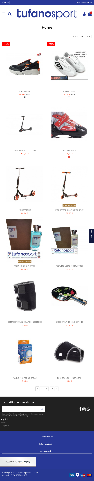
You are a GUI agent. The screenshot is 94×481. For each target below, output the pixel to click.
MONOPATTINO (24, 210)
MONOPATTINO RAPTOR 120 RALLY (69, 210)
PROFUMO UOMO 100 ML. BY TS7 (69, 266)
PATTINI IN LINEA (69, 151)
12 (88, 36)
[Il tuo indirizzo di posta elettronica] (20, 409)
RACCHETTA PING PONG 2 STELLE (69, 322)
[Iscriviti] (42, 409)
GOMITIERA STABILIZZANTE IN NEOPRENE (25, 322)
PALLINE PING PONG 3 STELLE (25, 378)
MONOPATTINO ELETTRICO (25, 151)
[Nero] (24, 97)
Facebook (4, 423)
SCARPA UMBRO (69, 91)
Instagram (4, 425)
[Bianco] (69, 97)
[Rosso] (69, 157)
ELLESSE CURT (25, 91)
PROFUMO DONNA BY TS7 (24, 266)
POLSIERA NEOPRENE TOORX (69, 378)
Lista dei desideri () (83, 3)
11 (52, 388)
